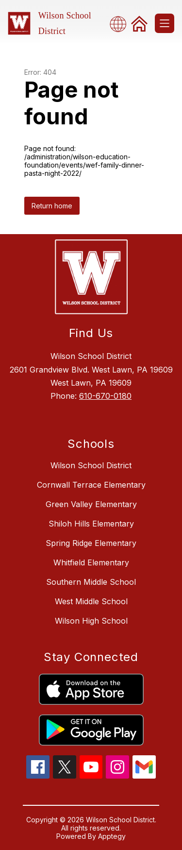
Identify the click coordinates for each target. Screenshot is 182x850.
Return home (52, 206)
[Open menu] (164, 23)
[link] (139, 23)
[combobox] (121, 23)
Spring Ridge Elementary (91, 543)
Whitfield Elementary (91, 562)
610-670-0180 (105, 396)
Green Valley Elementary (91, 504)
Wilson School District (91, 465)
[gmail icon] (144, 776)
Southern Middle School (91, 582)
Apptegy (112, 836)
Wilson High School (91, 621)
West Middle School (91, 601)
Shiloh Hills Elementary (91, 523)
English (121, 24)
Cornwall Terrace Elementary (91, 485)
